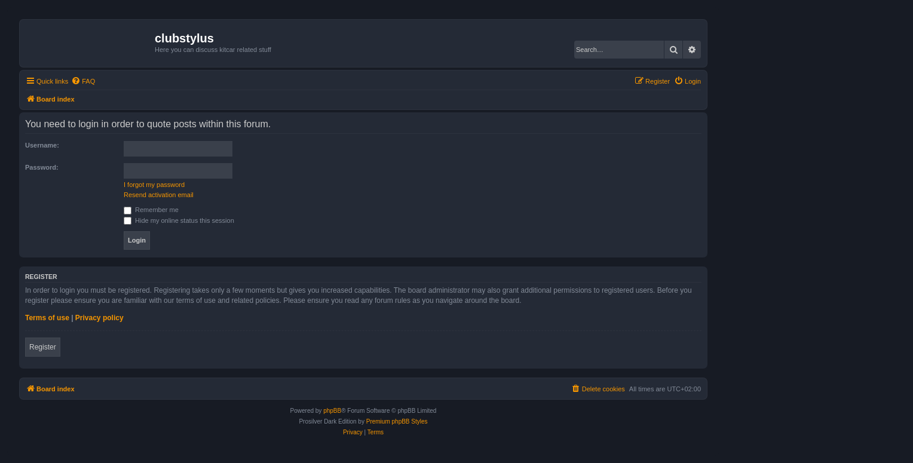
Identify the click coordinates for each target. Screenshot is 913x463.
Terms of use (47, 318)
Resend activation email (159, 194)
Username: (42, 145)
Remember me (151, 209)
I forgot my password (154, 184)
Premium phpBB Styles (397, 421)
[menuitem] (83, 81)
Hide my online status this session (179, 220)
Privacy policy (99, 318)
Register (42, 347)
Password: (42, 167)
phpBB (332, 410)
